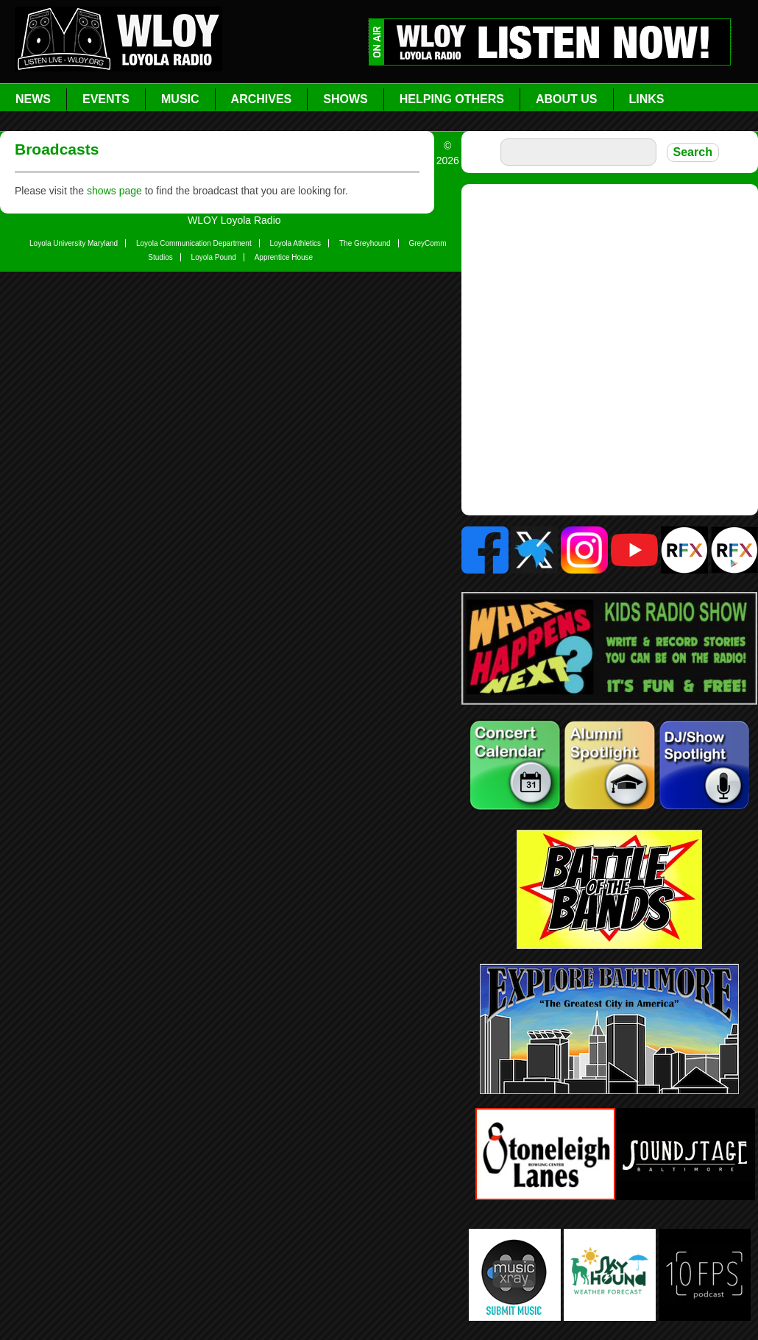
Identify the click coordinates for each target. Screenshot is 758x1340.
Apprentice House (284, 257)
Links (647, 99)
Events (106, 99)
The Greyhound (365, 243)
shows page (114, 191)
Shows (345, 99)
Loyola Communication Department (194, 243)
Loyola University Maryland (73, 243)
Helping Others (452, 99)
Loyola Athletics (296, 243)
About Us (567, 99)
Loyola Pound (213, 257)
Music (180, 99)
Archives (261, 99)
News (33, 99)
